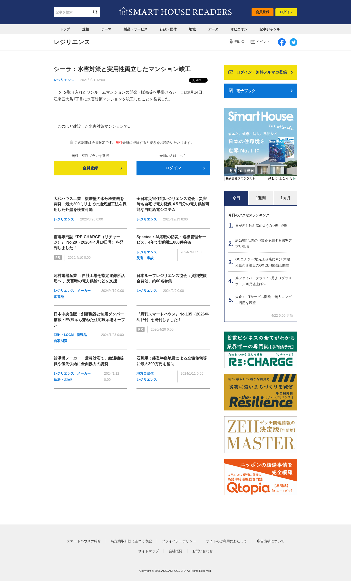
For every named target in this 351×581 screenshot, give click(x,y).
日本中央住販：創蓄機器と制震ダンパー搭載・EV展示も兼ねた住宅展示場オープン (89, 319)
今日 (236, 198)
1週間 (261, 198)
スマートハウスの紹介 (84, 541)
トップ (65, 29)
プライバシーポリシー (179, 541)
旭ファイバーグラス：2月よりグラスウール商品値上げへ (263, 281)
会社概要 (175, 551)
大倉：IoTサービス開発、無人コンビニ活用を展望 (263, 300)
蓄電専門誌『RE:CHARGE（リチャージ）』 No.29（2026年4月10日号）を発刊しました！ (88, 242)
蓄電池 (59, 297)
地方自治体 (145, 373)
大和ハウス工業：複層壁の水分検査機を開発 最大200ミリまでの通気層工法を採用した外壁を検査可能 (90, 204)
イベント (260, 41)
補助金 (237, 41)
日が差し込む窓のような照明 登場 (261, 226)
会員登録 (262, 12)
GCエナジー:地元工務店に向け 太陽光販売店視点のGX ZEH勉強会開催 (262, 262)
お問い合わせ (202, 551)
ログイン (286, 12)
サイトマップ (148, 551)
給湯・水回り (64, 379)
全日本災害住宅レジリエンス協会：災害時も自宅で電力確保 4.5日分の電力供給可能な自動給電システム (172, 204)
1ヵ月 (286, 198)
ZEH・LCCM (64, 335)
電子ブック (242, 91)
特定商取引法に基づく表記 (131, 541)
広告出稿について (270, 541)
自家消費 (60, 341)
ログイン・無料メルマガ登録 (257, 72)
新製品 (82, 335)
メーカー (84, 291)
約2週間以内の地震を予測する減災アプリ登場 (263, 243)
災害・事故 (145, 258)
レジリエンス (64, 80)
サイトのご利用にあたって (226, 541)
